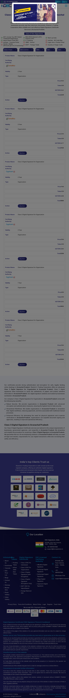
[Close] (53, 6)
